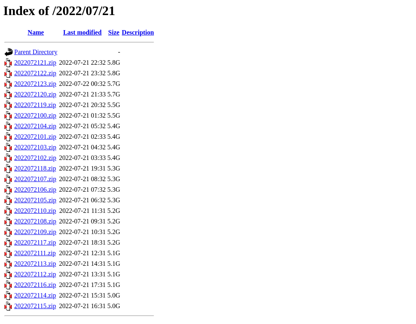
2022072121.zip (35, 62)
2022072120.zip (35, 94)
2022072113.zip (35, 263)
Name (36, 32)
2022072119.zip (35, 104)
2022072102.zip (35, 157)
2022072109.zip (35, 231)
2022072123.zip (35, 83)
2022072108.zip (35, 221)
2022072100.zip (35, 115)
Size (113, 32)
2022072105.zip (35, 200)
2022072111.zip (35, 253)
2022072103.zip (35, 147)
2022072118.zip (35, 168)
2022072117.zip (35, 242)
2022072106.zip (35, 189)
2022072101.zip (35, 136)
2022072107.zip (35, 178)
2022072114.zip (35, 295)
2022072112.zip (35, 274)
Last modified (82, 32)
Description (138, 32)
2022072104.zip (35, 126)
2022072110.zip (35, 210)
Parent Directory (35, 51)
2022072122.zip (35, 73)
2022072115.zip (35, 305)
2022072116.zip (35, 284)
